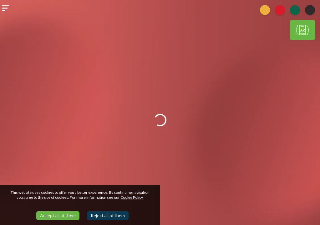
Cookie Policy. (132, 197)
